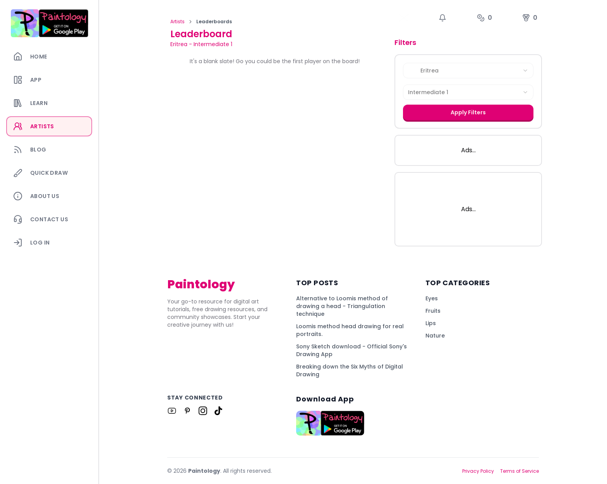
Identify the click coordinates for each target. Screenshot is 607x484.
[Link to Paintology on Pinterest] (187, 410)
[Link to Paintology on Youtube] (172, 410)
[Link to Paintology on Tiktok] (218, 410)
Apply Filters (468, 112)
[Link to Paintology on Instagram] (202, 410)
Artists (177, 22)
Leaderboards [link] (214, 22)
